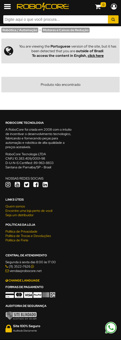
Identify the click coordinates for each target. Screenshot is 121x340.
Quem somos (15, 206)
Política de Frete (16, 240)
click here (96, 55)
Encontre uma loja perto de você (29, 211)
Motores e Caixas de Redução (65, 30)
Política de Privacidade (21, 231)
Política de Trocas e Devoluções (28, 236)
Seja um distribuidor (19, 215)
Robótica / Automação (19, 30)
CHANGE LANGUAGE (22, 280)
